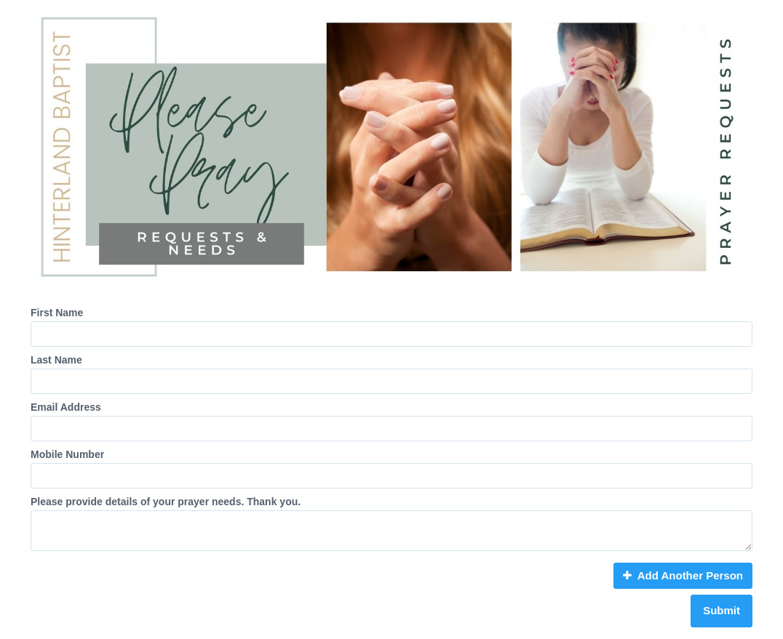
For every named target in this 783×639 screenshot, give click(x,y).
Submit (721, 610)
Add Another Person (683, 575)
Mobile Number (67, 454)
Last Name (56, 360)
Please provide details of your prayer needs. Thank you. (166, 501)
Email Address (66, 407)
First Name (57, 312)
